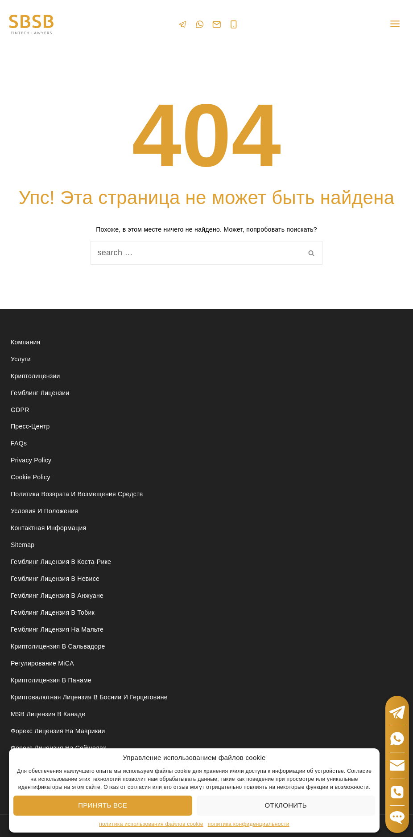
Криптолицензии (35, 376)
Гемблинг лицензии (40, 392)
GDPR (20, 409)
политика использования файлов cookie (151, 824)
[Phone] (233, 24)
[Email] (216, 24)
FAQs (19, 443)
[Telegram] (183, 24)
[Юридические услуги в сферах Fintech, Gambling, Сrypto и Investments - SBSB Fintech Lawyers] (31, 25)
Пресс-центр (30, 426)
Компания (25, 342)
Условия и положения (44, 510)
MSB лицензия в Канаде (48, 714)
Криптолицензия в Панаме (51, 680)
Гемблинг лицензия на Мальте (57, 629)
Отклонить (286, 805)
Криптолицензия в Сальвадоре (58, 646)
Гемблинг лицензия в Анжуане (57, 595)
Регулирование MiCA (42, 663)
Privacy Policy (31, 460)
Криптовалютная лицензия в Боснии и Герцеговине (89, 697)
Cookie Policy (30, 477)
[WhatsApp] (199, 24)
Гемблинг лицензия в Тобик (53, 612)
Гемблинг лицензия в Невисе (55, 578)
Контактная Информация (48, 527)
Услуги (21, 359)
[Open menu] (394, 24)
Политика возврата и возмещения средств (77, 494)
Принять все (102, 805)
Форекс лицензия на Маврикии (58, 731)
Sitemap (22, 544)
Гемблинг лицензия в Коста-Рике (61, 561)
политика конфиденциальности (248, 824)
